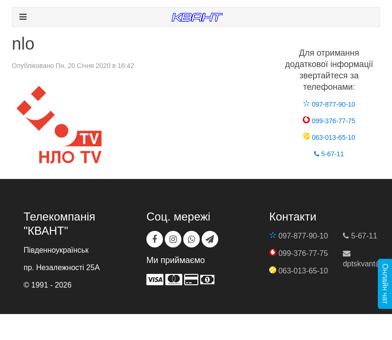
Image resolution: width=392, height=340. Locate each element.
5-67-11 (329, 154)
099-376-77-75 (329, 121)
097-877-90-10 (329, 104)
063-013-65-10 (329, 137)
